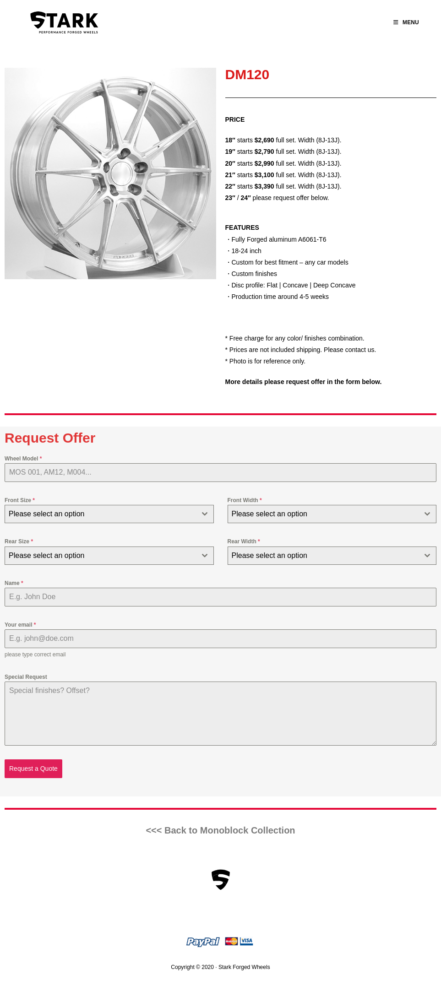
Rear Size (19, 541)
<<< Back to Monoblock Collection (220, 830)
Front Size (20, 500)
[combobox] (109, 514)
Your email (20, 625)
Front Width (245, 500)
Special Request (26, 677)
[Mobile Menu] (406, 22)
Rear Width (244, 541)
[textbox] (100, 514)
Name (14, 583)
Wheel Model (23, 458)
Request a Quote (33, 768)
